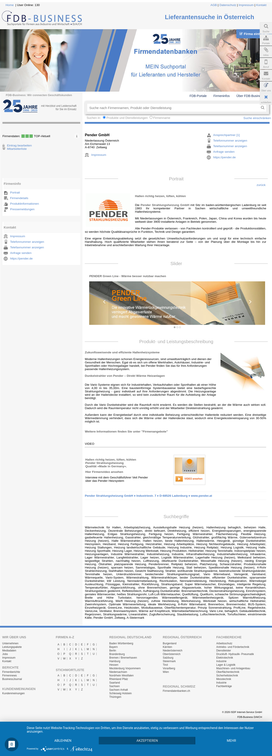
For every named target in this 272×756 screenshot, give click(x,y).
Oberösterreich (171, 654)
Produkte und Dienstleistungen (127, 117)
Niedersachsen (118, 672)
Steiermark (169, 661)
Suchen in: (94, 117)
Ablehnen (62, 741)
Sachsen (114, 686)
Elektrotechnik (224, 657)
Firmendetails (19, 198)
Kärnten (167, 647)
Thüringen (115, 696)
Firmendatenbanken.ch (176, 690)
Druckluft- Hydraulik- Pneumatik (235, 654)
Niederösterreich (172, 650)
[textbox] (173, 107)
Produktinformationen (24, 203)
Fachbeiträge (224, 686)
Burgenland (169, 643)
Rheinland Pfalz (118, 679)
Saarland (114, 682)
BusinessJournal (12, 679)
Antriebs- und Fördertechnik (232, 647)
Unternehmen (10, 643)
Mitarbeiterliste (17, 148)
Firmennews (9, 675)
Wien (166, 672)
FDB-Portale (198, 96)
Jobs (5, 654)
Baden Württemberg (121, 643)
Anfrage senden (20, 253)
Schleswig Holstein (120, 693)
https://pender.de (21, 258)
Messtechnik (223, 679)
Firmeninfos (221, 96)
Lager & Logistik (225, 664)
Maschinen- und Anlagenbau (233, 668)
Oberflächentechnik (227, 672)
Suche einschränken (257, 118)
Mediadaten (9, 650)
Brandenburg (117, 654)
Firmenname (161, 117)
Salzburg (168, 657)
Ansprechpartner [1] (226, 135)
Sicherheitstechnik (227, 675)
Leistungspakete (12, 647)
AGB (213, 5)
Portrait (15, 192)
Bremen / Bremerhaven (123, 657)
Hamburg (114, 661)
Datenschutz (227, 5)
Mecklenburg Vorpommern (125, 668)
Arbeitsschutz (224, 643)
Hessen (113, 664)
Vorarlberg (169, 668)
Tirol (165, 664)
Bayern (113, 647)
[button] (102, 300)
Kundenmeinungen (13, 693)
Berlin (112, 650)
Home (10, 5)
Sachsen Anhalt (118, 689)
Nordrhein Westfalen (121, 675)
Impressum (246, 5)
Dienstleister (223, 650)
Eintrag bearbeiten (19, 145)
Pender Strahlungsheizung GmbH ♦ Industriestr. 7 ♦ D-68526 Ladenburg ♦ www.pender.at (148, 495)
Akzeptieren (147, 741)
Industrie (221, 661)
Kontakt (261, 5)
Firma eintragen (254, 34)
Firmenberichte (11, 672)
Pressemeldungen (22, 209)
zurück (261, 185)
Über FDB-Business (250, 96)
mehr (231, 741)
